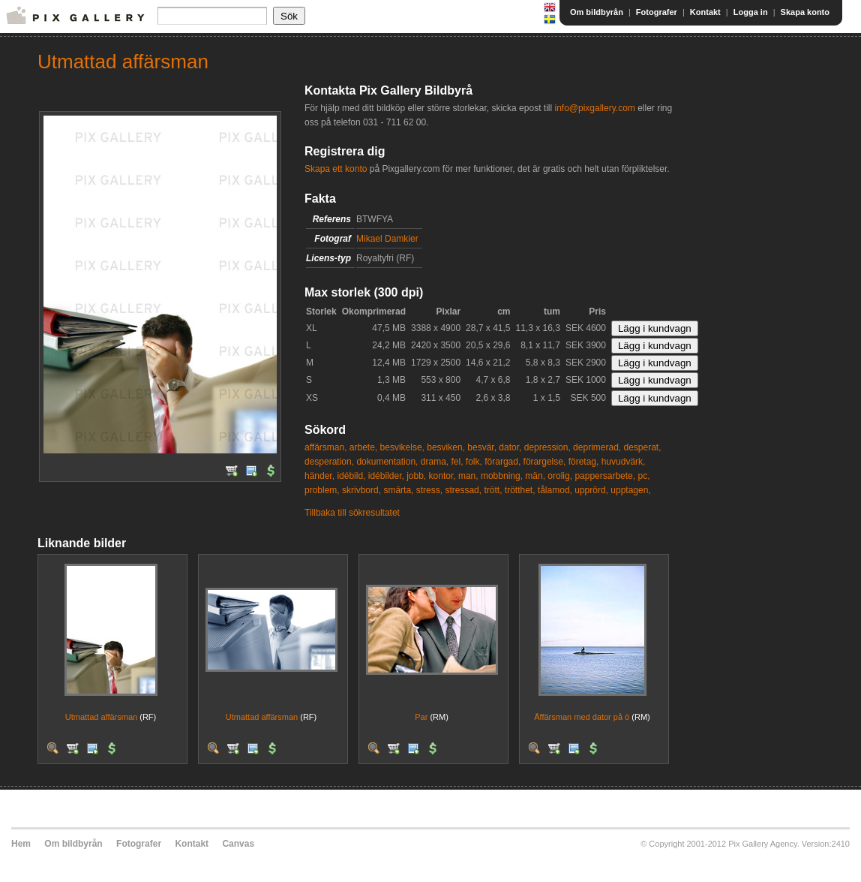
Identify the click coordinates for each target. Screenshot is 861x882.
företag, (583, 461)
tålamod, (555, 490)
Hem (21, 843)
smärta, (398, 490)
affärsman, (325, 447)
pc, (644, 476)
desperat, (642, 447)
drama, (434, 461)
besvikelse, (402, 447)
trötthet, (520, 490)
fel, (458, 461)
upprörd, (591, 490)
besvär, (481, 447)
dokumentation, (387, 461)
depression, (547, 447)
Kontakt (705, 12)
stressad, (463, 490)
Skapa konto (805, 12)
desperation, (329, 461)
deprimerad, (597, 447)
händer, (319, 476)
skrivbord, (361, 490)
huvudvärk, (624, 461)
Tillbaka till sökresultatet (352, 512)
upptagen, (630, 490)
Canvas (238, 843)
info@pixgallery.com (594, 108)
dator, (510, 447)
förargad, (502, 461)
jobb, (416, 476)
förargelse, (545, 461)
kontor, (442, 476)
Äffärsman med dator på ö (581, 716)
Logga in (751, 12)
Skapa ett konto (335, 169)
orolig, (560, 476)
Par (421, 716)
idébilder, (386, 476)
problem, (322, 490)
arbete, (363, 447)
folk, (474, 461)
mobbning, (502, 476)
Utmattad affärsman (101, 716)
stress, (429, 490)
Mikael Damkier (387, 238)
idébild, (351, 476)
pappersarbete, (604, 476)
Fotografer (656, 12)
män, (535, 476)
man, (468, 476)
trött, (493, 490)
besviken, (446, 447)
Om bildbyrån (596, 12)
